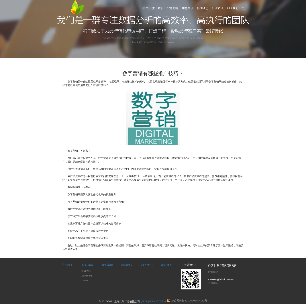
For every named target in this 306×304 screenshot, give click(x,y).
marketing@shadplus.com (221, 279)
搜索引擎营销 (86, 276)
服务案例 (187, 8)
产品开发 (85, 280)
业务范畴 (172, 8)
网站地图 (166, 265)
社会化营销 (86, 271)
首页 (145, 8)
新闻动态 (202, 8)
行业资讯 (217, 8)
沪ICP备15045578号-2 (153, 301)
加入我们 (232, 8)
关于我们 (157, 8)
